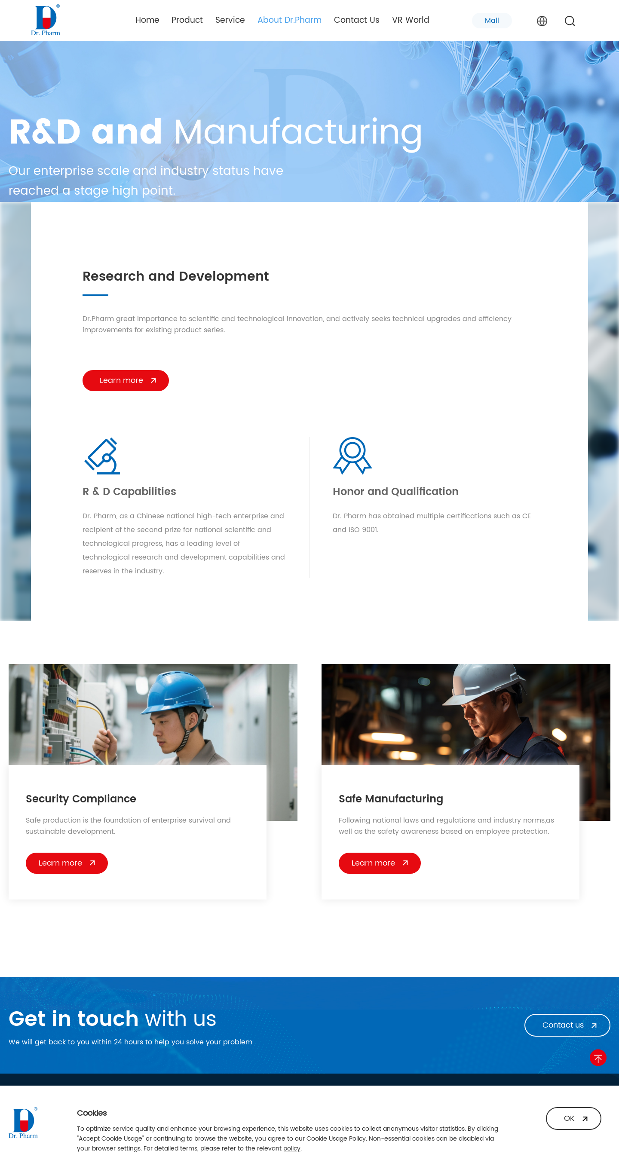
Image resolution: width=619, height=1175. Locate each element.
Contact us (563, 1025)
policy (291, 1149)
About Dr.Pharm (289, 20)
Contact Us (357, 20)
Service (230, 20)
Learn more (121, 380)
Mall (492, 20)
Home (147, 20)
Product (187, 20)
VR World (410, 20)
